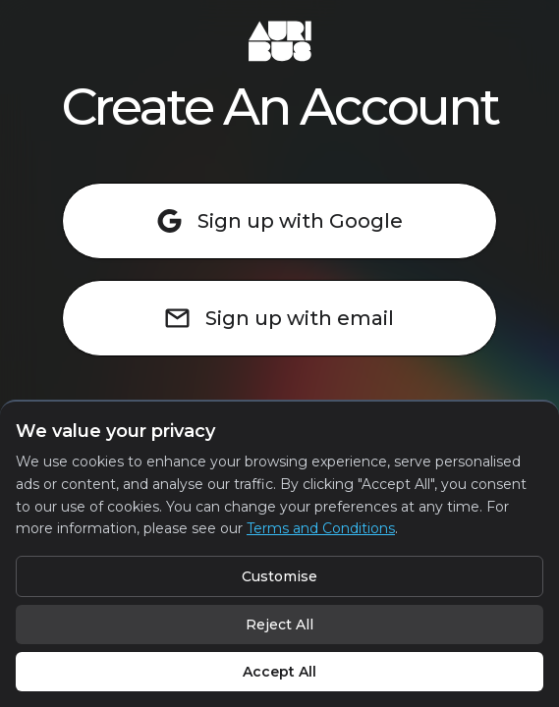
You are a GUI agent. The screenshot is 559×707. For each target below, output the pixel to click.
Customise (279, 576)
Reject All (279, 624)
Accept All (279, 671)
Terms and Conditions (321, 528)
